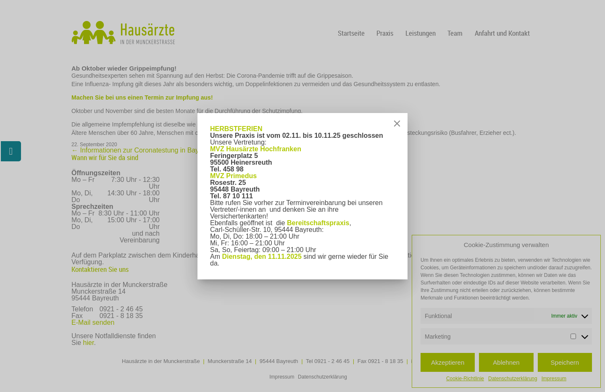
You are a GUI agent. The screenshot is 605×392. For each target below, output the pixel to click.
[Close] (397, 123)
